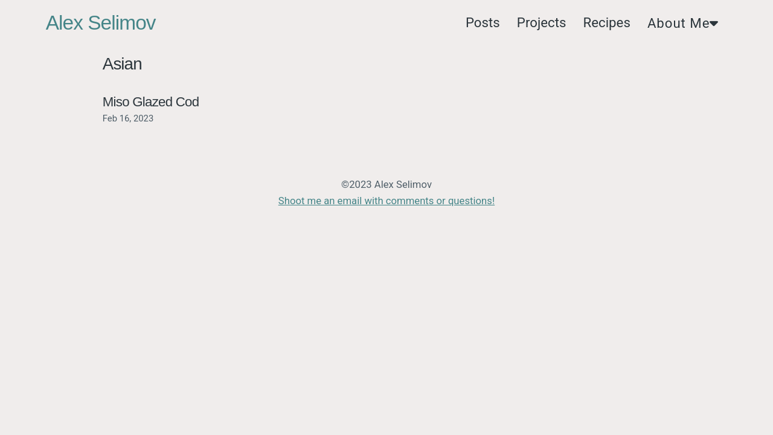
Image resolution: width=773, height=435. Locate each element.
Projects (541, 22)
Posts (483, 22)
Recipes (606, 22)
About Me (683, 23)
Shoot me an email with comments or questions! (386, 201)
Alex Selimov (101, 22)
